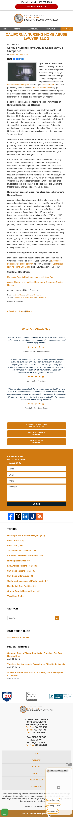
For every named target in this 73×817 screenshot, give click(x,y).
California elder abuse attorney (25, 297)
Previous (12, 311)
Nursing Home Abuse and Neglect (26, 535)
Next (29, 311)
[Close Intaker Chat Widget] (70, 764)
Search (57, 618)
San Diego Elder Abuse (20, 576)
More (68, 29)
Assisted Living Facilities (22, 551)
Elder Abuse (19, 295)
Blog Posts (36, 786)
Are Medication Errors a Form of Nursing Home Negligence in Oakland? (35, 674)
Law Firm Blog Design (35, 813)
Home (5, 29)
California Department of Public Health (27, 581)
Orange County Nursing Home (23, 591)
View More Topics (15, 596)
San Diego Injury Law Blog (18, 637)
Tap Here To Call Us (36, 6)
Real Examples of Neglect (36, 441)
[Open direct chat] (67, 764)
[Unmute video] (59, 787)
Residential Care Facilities (21, 586)
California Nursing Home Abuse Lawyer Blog (36, 18)
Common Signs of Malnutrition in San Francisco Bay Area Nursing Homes (34, 654)
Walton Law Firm (43, 806)
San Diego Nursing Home (21, 571)
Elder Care (15, 545)
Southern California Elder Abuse (25, 556)
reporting (42, 297)
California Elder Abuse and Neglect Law (36, 426)
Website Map (36, 780)
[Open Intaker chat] (49, 816)
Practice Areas (33, 29)
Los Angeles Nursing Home (22, 566)
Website (17, 29)
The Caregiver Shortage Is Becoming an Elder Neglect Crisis (36, 664)
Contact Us (50, 29)
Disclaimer (36, 767)
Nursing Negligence (34, 295)
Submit (36, 504)
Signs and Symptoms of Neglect (36, 433)
